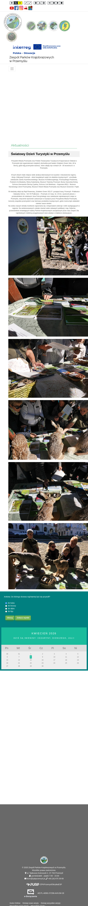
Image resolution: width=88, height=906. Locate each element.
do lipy (10, 611)
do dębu (11, 608)
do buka (11, 603)
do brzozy (12, 606)
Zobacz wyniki (23, 618)
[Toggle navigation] (12, 68)
